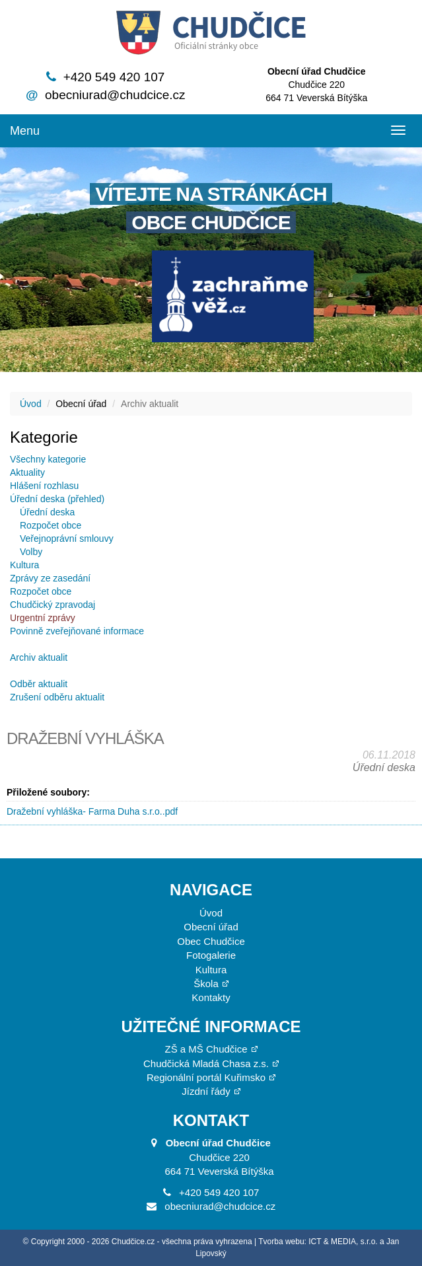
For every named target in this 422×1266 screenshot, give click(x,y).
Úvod (31, 403)
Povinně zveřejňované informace (77, 631)
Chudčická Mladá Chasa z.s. (206, 1063)
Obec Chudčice (211, 941)
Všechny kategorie (48, 459)
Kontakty (211, 997)
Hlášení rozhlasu (44, 485)
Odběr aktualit (38, 684)
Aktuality (27, 472)
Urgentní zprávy (42, 618)
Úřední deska (47, 512)
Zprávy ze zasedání (50, 578)
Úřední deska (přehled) (57, 499)
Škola (206, 983)
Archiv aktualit (38, 657)
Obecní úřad (211, 926)
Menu (25, 130)
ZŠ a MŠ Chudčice (205, 1049)
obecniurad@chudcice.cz (115, 95)
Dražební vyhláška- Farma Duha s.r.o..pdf (92, 811)
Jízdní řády (206, 1091)
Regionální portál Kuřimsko (206, 1077)
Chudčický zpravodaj (52, 604)
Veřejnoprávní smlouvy (67, 538)
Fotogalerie (211, 955)
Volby (31, 551)
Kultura (24, 565)
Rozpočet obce (50, 525)
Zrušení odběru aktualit (57, 697)
